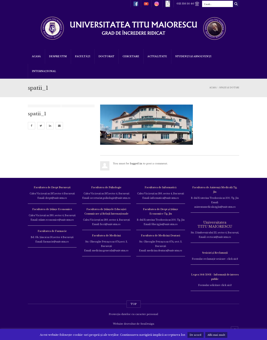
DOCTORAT (106, 56)
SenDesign (147, 323)
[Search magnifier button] (236, 4)
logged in (136, 163)
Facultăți (82, 56)
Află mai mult (216, 334)
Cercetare (131, 56)
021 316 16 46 (188, 3)
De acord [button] (195, 334)
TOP (134, 304)
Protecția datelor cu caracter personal (133, 314)
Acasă (36, 56)
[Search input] (217, 4)
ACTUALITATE (157, 56)
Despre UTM (58, 56)
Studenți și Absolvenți (193, 56)
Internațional (44, 71)
